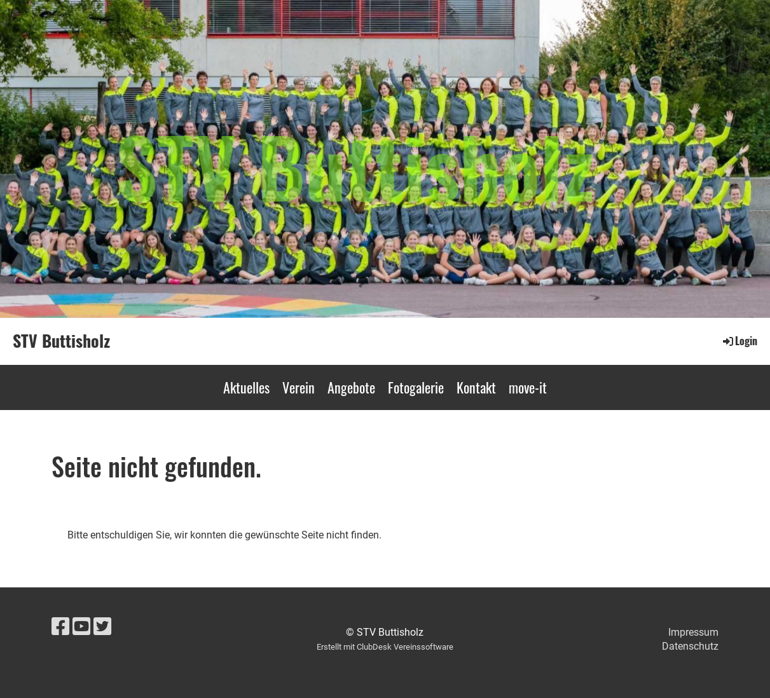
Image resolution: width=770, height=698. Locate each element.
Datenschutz (690, 646)
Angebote (351, 387)
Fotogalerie (416, 387)
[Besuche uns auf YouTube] (81, 627)
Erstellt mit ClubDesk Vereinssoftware (385, 647)
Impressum (693, 632)
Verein (298, 387)
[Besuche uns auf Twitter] (102, 627)
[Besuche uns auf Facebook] (60, 627)
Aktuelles (246, 387)
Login (739, 340)
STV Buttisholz (61, 340)
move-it (528, 387)
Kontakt (476, 387)
